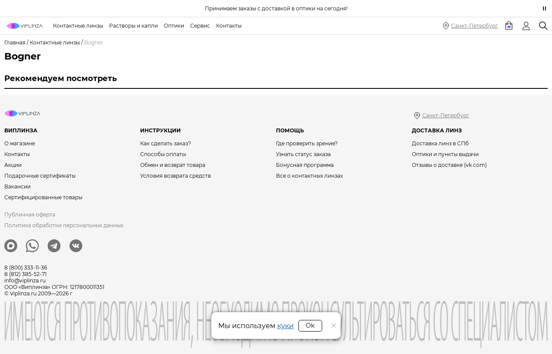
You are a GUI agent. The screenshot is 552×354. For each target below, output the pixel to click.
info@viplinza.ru (25, 280)
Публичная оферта (29, 214)
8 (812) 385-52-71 (25, 274)
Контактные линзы (55, 42)
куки (285, 326)
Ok (310, 325)
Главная (14, 42)
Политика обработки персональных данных (63, 225)
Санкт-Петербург (474, 25)
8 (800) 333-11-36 (25, 267)
